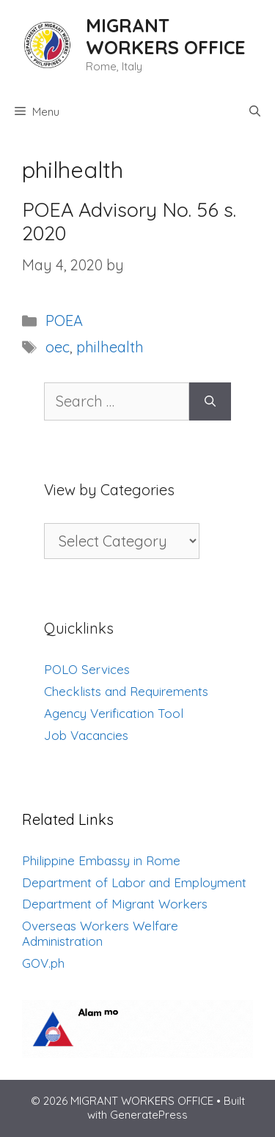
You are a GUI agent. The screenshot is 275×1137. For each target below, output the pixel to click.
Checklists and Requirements (126, 691)
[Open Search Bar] (255, 112)
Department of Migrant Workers (115, 903)
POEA (64, 320)
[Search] (210, 401)
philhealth (110, 347)
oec (57, 347)
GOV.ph (43, 963)
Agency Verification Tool (113, 713)
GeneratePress (149, 1115)
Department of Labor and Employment (134, 882)
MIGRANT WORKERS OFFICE (166, 36)
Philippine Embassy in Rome (101, 860)
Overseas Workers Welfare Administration (100, 933)
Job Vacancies (86, 735)
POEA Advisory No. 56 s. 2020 (129, 221)
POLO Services (87, 669)
